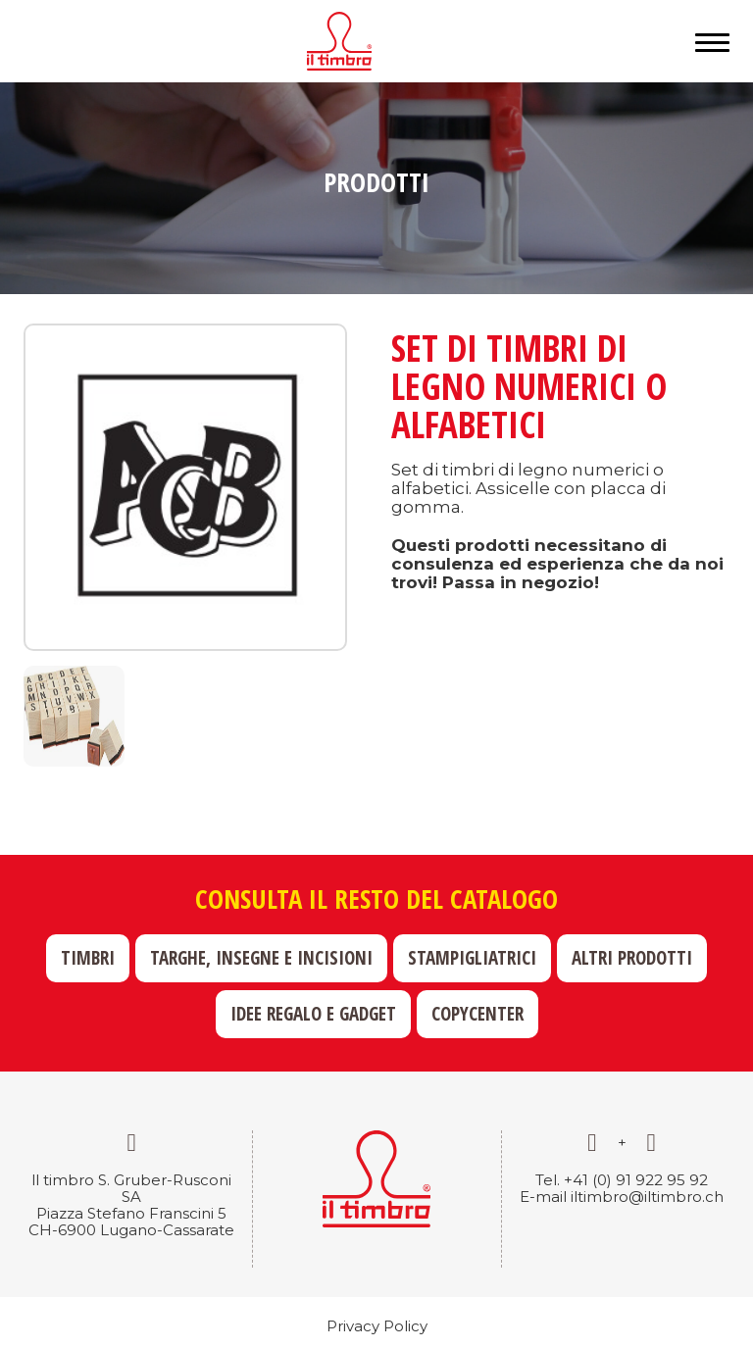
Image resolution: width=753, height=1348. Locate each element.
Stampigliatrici (472, 958)
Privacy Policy (376, 1326)
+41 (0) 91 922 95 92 (636, 1180)
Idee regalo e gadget (313, 1013)
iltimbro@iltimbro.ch (647, 1196)
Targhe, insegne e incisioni (261, 958)
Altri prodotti (632, 958)
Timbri (88, 958)
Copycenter (477, 1013)
